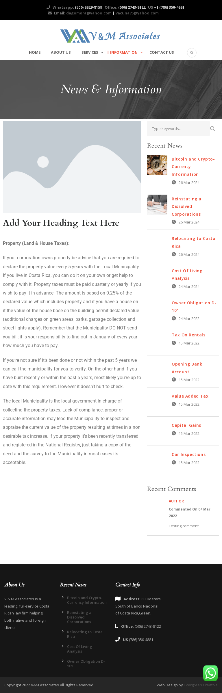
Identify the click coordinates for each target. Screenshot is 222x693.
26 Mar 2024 (189, 182)
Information (124, 52)
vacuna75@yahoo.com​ (137, 13)
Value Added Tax (190, 396)
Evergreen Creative (201, 685)
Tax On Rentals (188, 335)
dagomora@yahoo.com (88, 13)
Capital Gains (186, 425)
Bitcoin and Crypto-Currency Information (87, 600)
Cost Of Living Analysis (79, 649)
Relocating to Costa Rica (85, 634)
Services (90, 52)
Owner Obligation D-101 (86, 663)
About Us (61, 52)
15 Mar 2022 (189, 343)
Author (176, 501)
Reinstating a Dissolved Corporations (186, 206)
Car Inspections (189, 454)
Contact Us (161, 52)
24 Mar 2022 (189, 318)
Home (34, 52)
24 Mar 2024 (189, 286)
